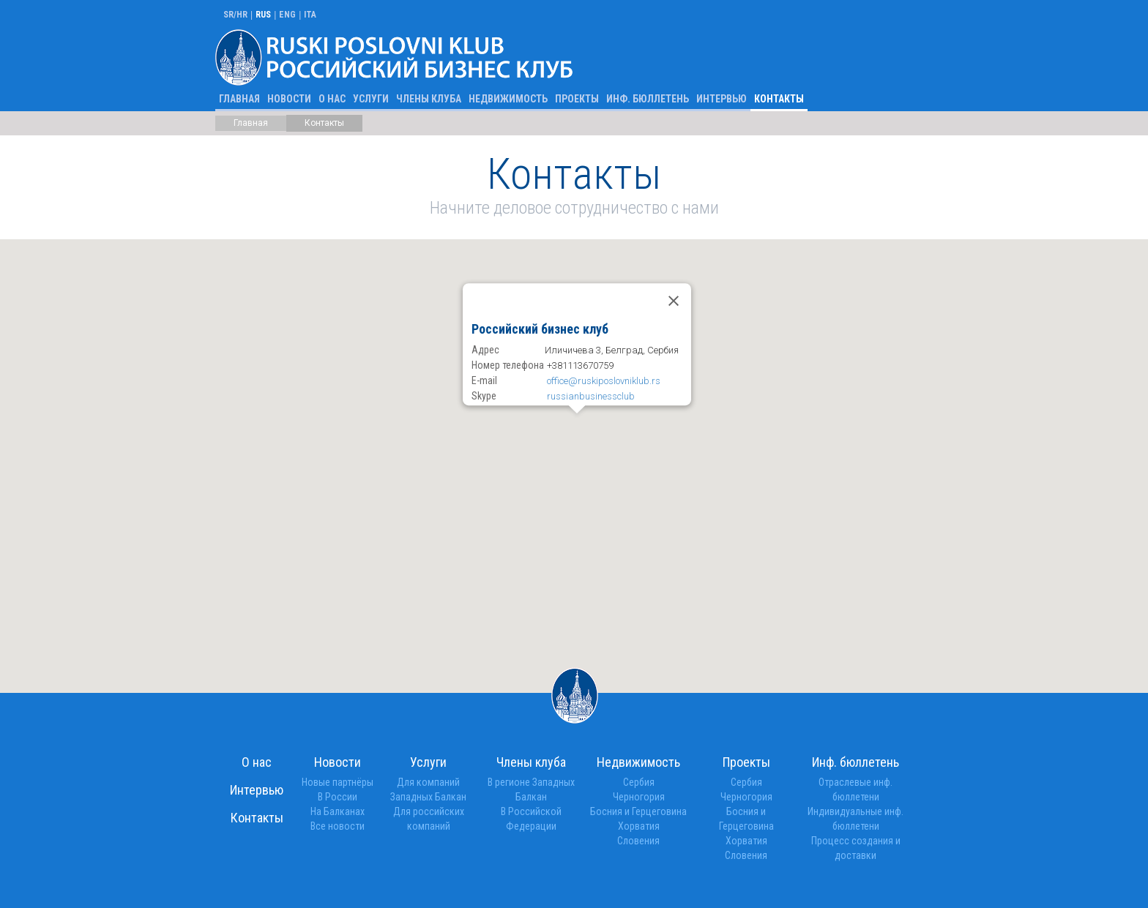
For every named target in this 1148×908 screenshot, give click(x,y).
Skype (483, 396)
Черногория (639, 797)
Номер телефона (507, 365)
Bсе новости (337, 826)
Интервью (721, 99)
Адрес (485, 350)
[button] (577, 444)
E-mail (484, 380)
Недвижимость (508, 99)
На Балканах (337, 811)
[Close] (673, 301)
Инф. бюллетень (647, 99)
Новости (289, 99)
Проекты (577, 99)
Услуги (371, 99)
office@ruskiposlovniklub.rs (603, 380)
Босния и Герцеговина (638, 811)
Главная (239, 99)
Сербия (639, 782)
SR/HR (235, 15)
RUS (263, 15)
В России (337, 797)
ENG (287, 15)
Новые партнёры (337, 782)
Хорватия (639, 826)
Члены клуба (428, 99)
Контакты (779, 99)
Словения (638, 841)
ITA (310, 15)
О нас (332, 99)
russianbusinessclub (591, 396)
